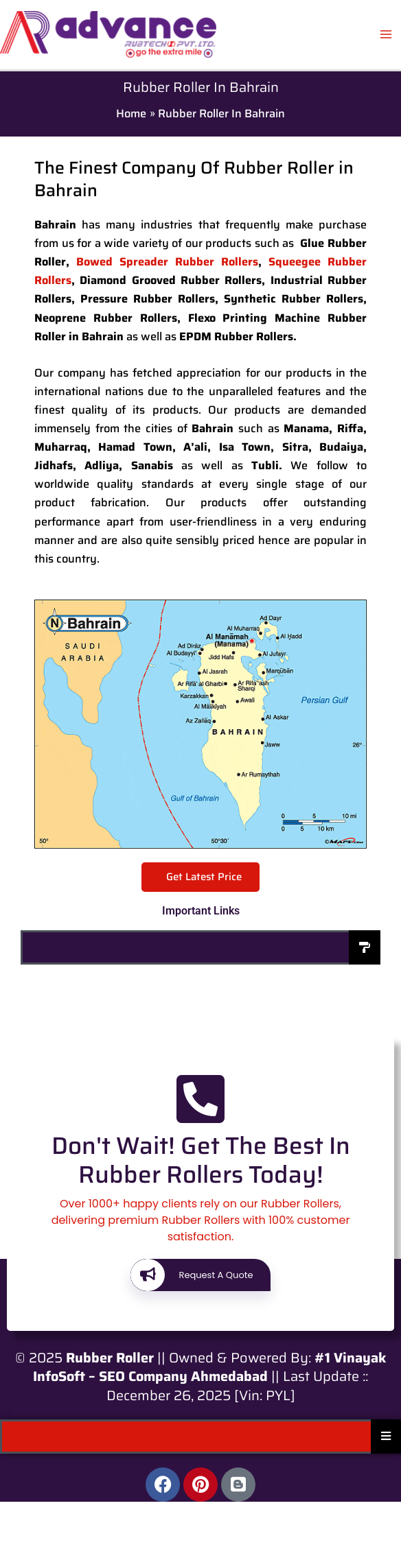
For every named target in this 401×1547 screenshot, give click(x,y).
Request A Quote (191, 1275)
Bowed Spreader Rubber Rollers (167, 261)
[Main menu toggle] (385, 34)
